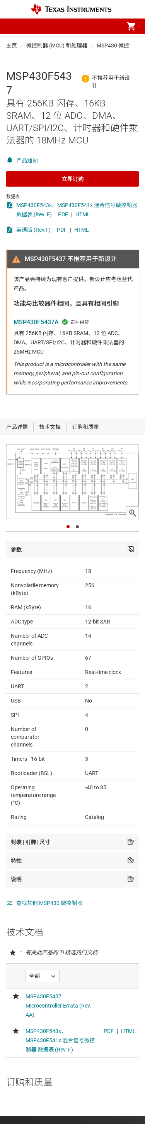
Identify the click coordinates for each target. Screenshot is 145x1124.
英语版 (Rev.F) (33, 230)
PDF (63, 214)
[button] (14, 26)
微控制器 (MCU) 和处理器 (56, 45)
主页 (11, 45)
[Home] (71, 9)
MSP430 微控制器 (118, 45)
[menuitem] (66, 26)
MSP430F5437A (36, 322)
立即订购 (73, 179)
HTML (82, 214)
